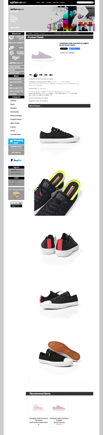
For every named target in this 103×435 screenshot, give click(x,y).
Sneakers (13, 108)
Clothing (13, 100)
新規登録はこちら (16, 170)
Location (48, 2)
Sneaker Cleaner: (16, 119)
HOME (30, 33)
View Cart (55, 2)
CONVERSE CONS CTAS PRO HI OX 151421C (38, 421)
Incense (13, 127)
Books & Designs (16, 115)
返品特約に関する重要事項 (67, 53)
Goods (12, 131)
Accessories (14, 112)
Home (38, 2)
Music (12, 104)
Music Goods (14, 123)
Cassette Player (15, 134)
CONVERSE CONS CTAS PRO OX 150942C (59, 421)
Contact (62, 2)
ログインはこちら (16, 173)
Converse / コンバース (46, 33)
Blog (43, 2)
